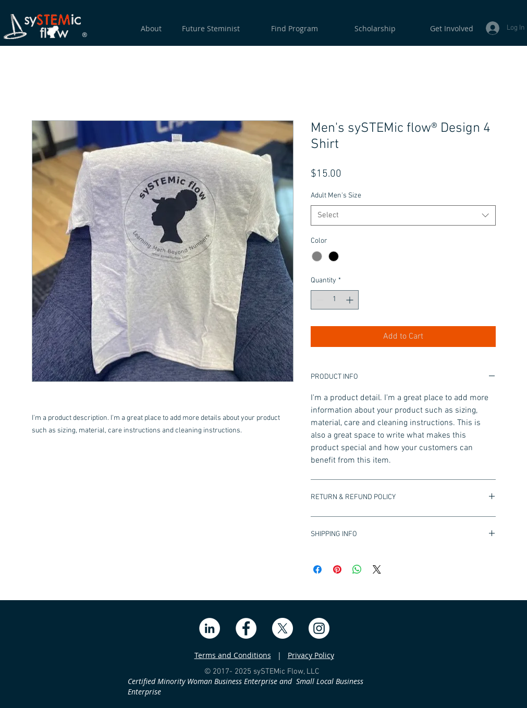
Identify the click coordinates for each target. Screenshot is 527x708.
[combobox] (403, 215)
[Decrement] (318, 300)
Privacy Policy (311, 655)
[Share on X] (377, 569)
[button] (440, 28)
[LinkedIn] (209, 628)
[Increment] (350, 300)
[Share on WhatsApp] (357, 569)
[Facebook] (246, 628)
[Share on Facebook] (317, 569)
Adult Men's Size (336, 195)
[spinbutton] (334, 300)
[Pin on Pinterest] (337, 569)
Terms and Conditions (232, 655)
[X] (282, 628)
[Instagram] (319, 628)
